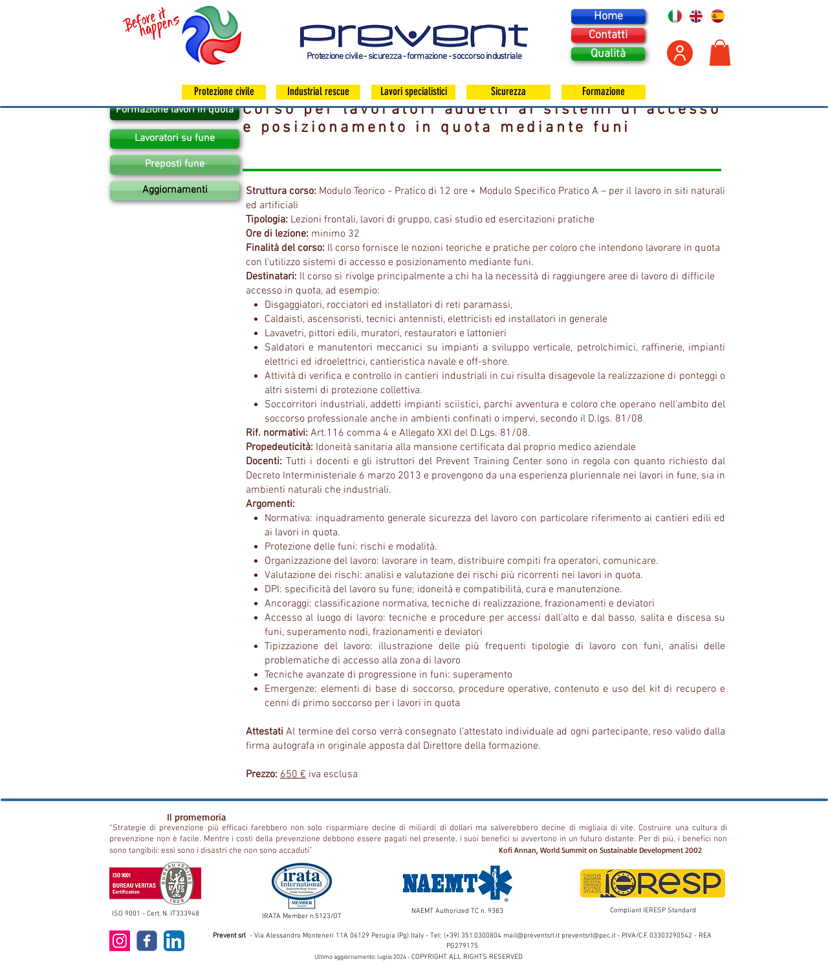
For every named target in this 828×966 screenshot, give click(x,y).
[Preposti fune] (174, 165)
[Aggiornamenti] (174, 190)
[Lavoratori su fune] (174, 139)
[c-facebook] (146, 940)
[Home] (608, 16)
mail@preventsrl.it (531, 936)
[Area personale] (680, 53)
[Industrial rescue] (318, 92)
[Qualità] (608, 54)
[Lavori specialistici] (413, 92)
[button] (720, 52)
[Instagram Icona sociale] (119, 940)
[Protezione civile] (224, 92)
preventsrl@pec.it (588, 936)
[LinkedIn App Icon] (174, 940)
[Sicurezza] (508, 92)
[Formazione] (603, 92)
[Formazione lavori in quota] (174, 110)
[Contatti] (608, 35)
